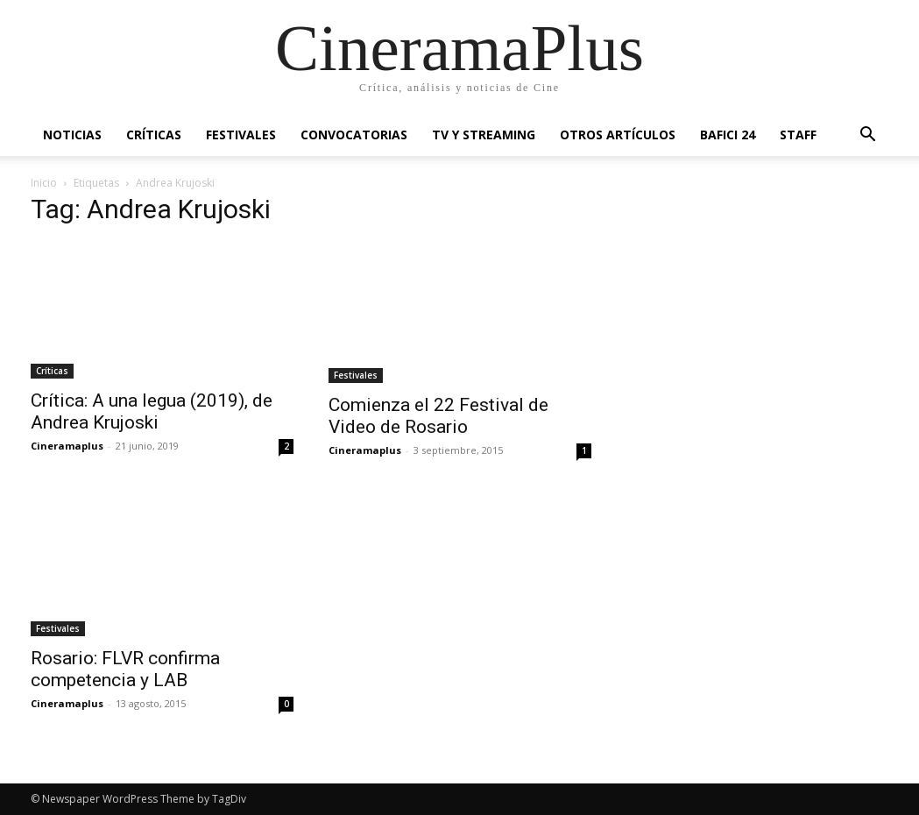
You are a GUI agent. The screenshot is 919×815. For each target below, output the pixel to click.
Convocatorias (353, 134)
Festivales (241, 134)
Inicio (44, 182)
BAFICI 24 (727, 134)
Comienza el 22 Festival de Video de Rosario (438, 415)
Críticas (153, 134)
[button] (868, 136)
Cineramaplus (67, 445)
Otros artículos (617, 134)
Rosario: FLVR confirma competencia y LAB (125, 669)
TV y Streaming (483, 134)
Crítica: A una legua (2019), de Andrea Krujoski (151, 411)
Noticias (72, 134)
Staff (798, 134)
